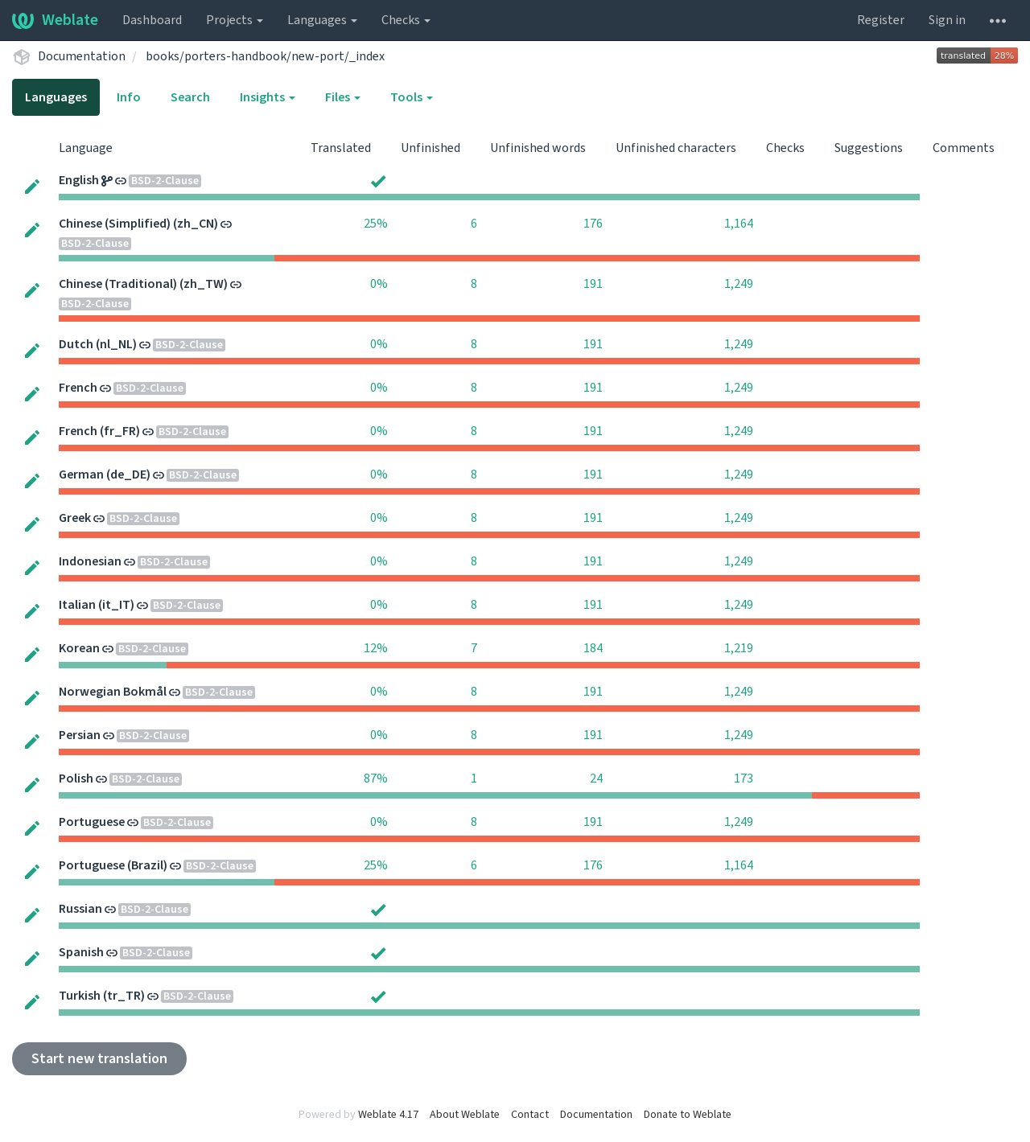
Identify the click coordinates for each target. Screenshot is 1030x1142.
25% (376, 223)
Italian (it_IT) (96, 605)
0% (379, 284)
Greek (75, 518)
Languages (322, 20)
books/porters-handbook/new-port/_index (265, 56)
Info (129, 97)
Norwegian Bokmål (113, 691)
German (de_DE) (104, 474)
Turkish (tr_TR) (102, 995)
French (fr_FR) (99, 431)
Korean (79, 648)
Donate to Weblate (687, 1115)
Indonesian (90, 561)
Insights (267, 97)
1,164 (738, 223)
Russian (80, 909)
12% (376, 648)
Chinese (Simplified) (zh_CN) (138, 223)
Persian (80, 735)
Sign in (947, 20)
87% (376, 778)
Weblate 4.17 (388, 1115)
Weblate (55, 20)
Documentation (82, 56)
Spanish (81, 952)
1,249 (738, 284)
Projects (234, 20)
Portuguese (92, 822)
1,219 (738, 648)
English (79, 180)
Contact (530, 1115)
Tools (411, 97)
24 (596, 778)
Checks (406, 20)
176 (593, 223)
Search (190, 97)
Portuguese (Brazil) (113, 865)
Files (342, 97)
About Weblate (465, 1115)
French (78, 387)
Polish (76, 778)
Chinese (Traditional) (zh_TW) (143, 284)
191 (593, 284)
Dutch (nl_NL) (98, 344)
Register (880, 20)
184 (593, 648)
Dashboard (152, 20)
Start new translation (99, 1059)
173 (743, 778)
